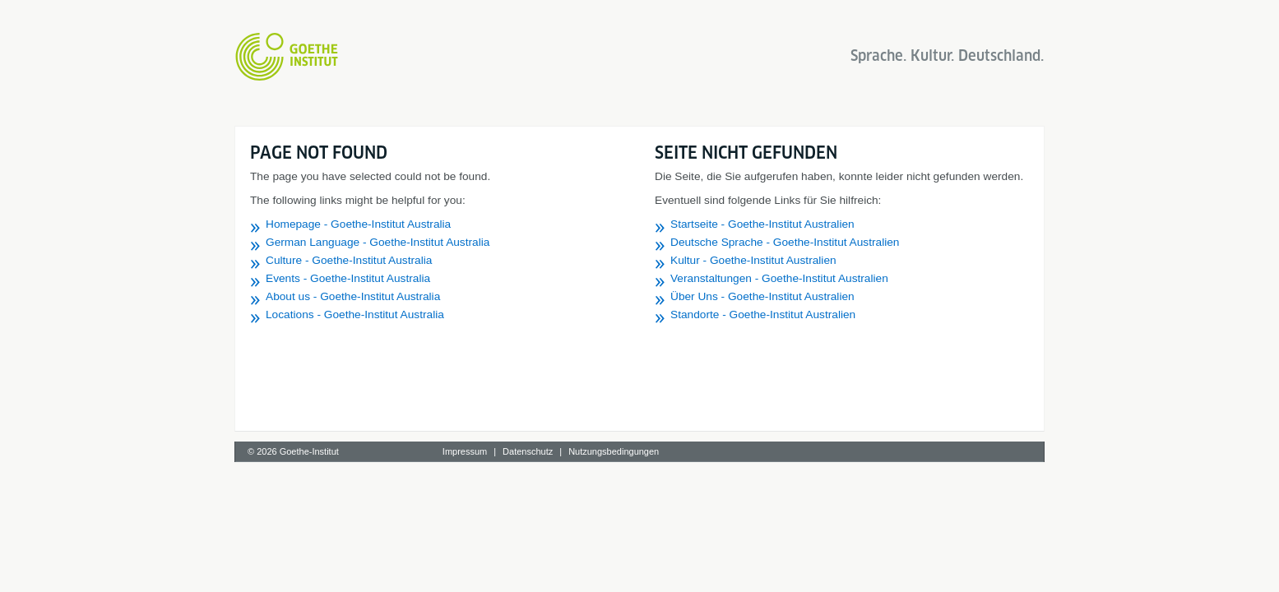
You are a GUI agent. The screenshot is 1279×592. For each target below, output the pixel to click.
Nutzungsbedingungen (613, 451)
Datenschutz (528, 451)
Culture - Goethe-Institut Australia (349, 260)
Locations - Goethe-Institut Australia (355, 314)
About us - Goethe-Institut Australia (353, 296)
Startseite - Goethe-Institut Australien (762, 224)
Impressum (465, 451)
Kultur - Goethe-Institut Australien (753, 260)
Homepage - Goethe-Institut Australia (358, 224)
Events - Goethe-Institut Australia (348, 278)
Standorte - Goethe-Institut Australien (762, 314)
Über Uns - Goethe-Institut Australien (762, 296)
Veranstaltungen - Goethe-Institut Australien (779, 278)
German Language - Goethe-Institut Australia (377, 242)
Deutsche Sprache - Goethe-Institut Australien (784, 242)
